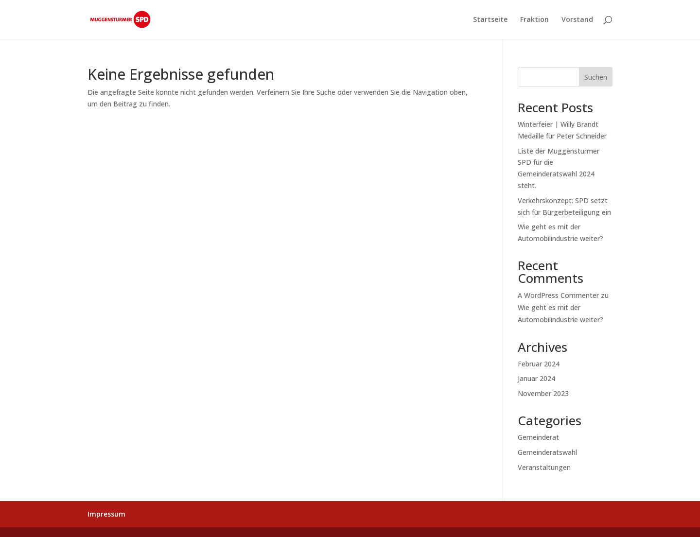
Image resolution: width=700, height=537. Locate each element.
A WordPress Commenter (558, 295)
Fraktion (534, 20)
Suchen (595, 77)
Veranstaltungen (544, 467)
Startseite (490, 20)
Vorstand (577, 20)
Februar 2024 (539, 363)
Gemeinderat (538, 437)
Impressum (106, 514)
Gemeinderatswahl (547, 452)
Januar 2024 (536, 378)
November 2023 (543, 393)
